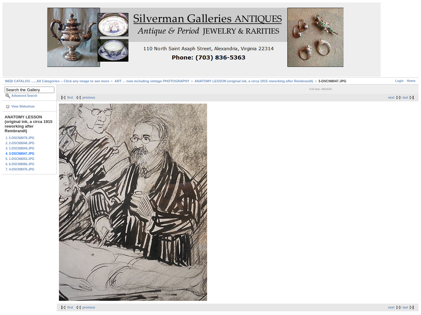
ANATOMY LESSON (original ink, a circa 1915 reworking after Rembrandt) (254, 81)
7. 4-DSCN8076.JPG (20, 169)
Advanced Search (24, 95)
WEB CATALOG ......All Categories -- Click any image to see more (57, 81)
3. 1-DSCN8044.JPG (20, 148)
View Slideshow (23, 106)
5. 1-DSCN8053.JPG (20, 159)
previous (88, 97)
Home (411, 81)
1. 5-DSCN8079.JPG (20, 138)
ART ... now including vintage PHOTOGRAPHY (152, 81)
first (70, 97)
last (405, 97)
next (391, 97)
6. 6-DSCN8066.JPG (20, 164)
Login (399, 81)
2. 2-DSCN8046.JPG (20, 143)
